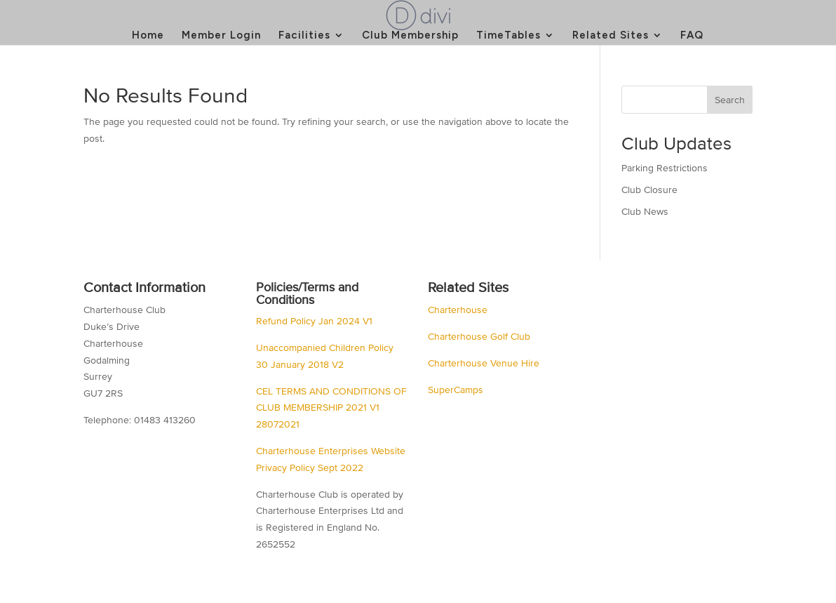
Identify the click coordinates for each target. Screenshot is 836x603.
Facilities (304, 35)
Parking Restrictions (664, 168)
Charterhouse (457, 310)
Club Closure (649, 190)
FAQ (691, 35)
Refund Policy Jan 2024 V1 (314, 321)
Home (148, 35)
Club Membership (410, 35)
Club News (644, 212)
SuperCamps (455, 390)
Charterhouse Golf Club (479, 337)
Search (730, 100)
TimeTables (508, 35)
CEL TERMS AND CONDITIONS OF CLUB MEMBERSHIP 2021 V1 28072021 (331, 408)
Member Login (221, 35)
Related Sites (610, 35)
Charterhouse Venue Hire (483, 363)
